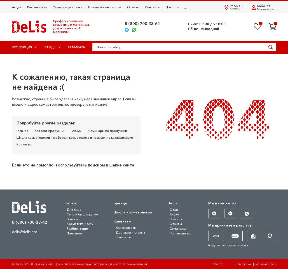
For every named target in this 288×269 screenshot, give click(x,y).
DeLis (172, 203)
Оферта (217, 264)
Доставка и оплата (130, 232)
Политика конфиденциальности (255, 264)
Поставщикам (180, 233)
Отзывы (133, 7)
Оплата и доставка (67, 7)
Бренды (121, 203)
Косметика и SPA (80, 224)
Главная (22, 131)
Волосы (73, 219)
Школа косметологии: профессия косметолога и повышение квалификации (74, 138)
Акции (16, 7)
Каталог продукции (50, 131)
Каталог (72, 203)
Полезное (74, 233)
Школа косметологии (105, 7)
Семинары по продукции (107, 131)
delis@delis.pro (24, 231)
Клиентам (122, 221)
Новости (172, 7)
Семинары (77, 47)
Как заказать (37, 7)
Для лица (74, 210)
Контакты (152, 7)
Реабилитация (78, 229)
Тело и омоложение (82, 214)
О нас (174, 210)
